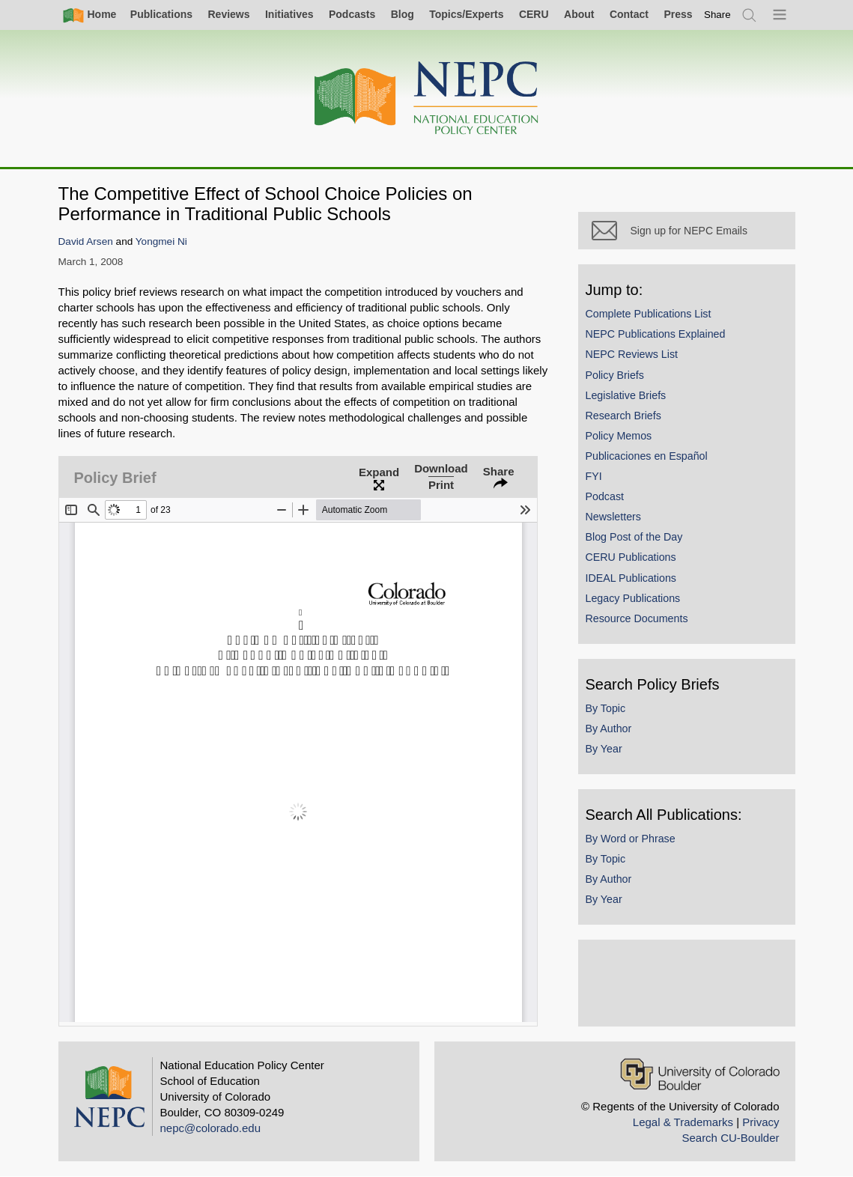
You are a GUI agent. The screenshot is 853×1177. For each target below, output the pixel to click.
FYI (594, 476)
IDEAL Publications (631, 578)
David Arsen (85, 241)
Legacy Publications (633, 598)
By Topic (606, 708)
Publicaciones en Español (647, 456)
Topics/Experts (466, 14)
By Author (609, 729)
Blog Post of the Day (634, 537)
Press (678, 14)
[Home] (427, 98)
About (579, 14)
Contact (629, 14)
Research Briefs (623, 416)
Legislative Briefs (626, 395)
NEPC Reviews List (632, 354)
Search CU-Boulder (730, 1137)
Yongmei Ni (161, 241)
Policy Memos (619, 436)
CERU (534, 14)
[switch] (717, 14)
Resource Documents (637, 618)
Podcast (605, 496)
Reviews (228, 14)
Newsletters (613, 517)
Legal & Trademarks (683, 1122)
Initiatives (289, 14)
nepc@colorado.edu (210, 1128)
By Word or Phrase (631, 839)
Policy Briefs (615, 375)
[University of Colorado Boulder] (700, 1074)
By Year (604, 749)
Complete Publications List (648, 314)
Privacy (760, 1122)
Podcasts (352, 14)
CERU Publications (631, 557)
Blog (402, 14)
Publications (161, 14)
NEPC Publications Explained (656, 334)
